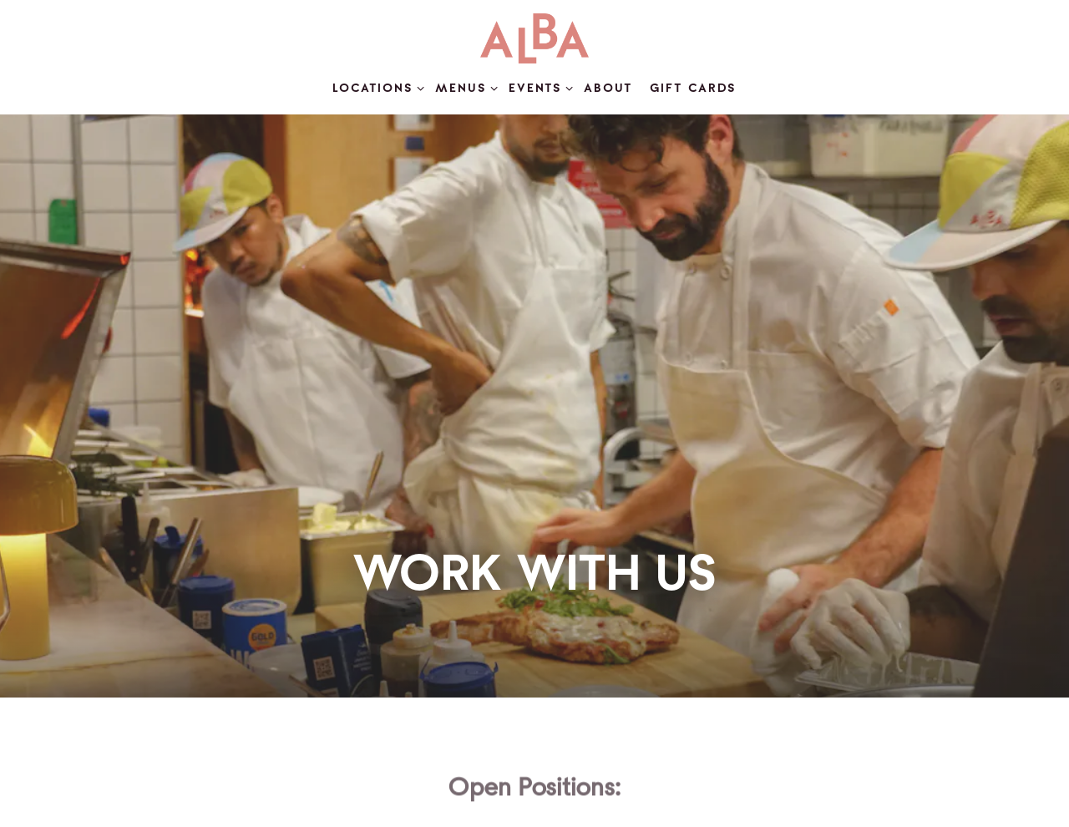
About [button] (608, 88)
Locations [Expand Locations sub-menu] (375, 86)
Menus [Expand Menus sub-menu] (463, 86)
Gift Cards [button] (693, 88)
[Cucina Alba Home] (534, 38)
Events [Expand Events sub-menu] (538, 86)
